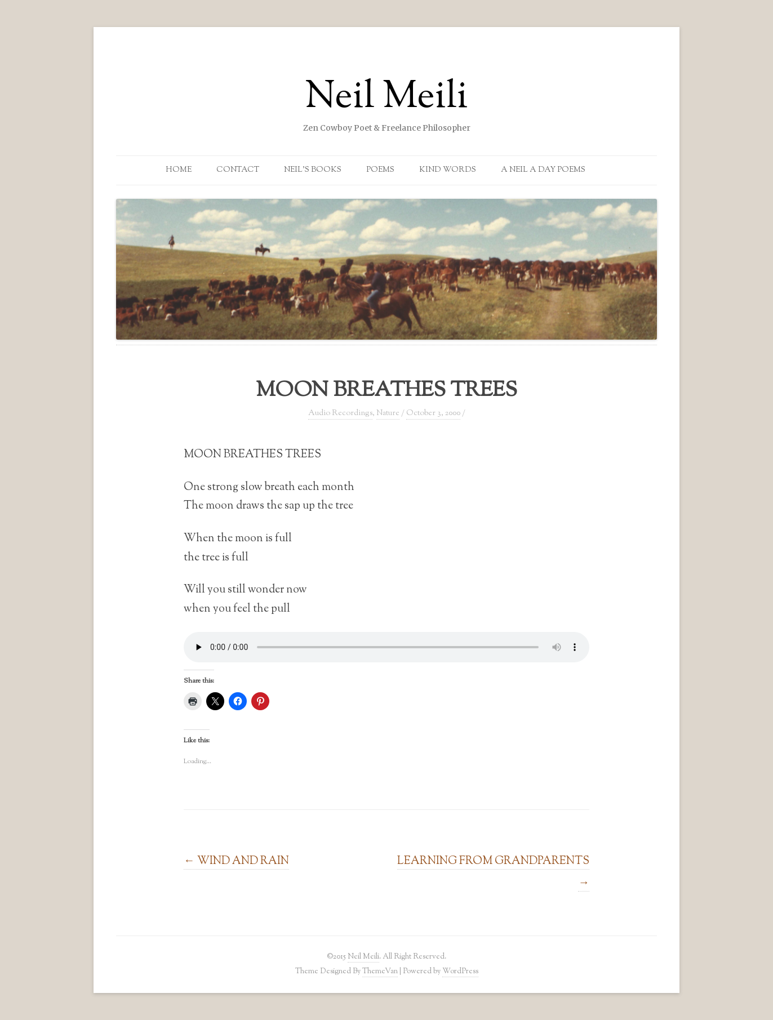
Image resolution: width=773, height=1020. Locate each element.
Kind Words (447, 170)
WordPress (460, 971)
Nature (387, 413)
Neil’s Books (312, 170)
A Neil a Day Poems (543, 170)
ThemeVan (380, 971)
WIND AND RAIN (236, 861)
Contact (237, 170)
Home (179, 170)
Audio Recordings (340, 413)
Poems (380, 170)
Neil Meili (386, 98)
